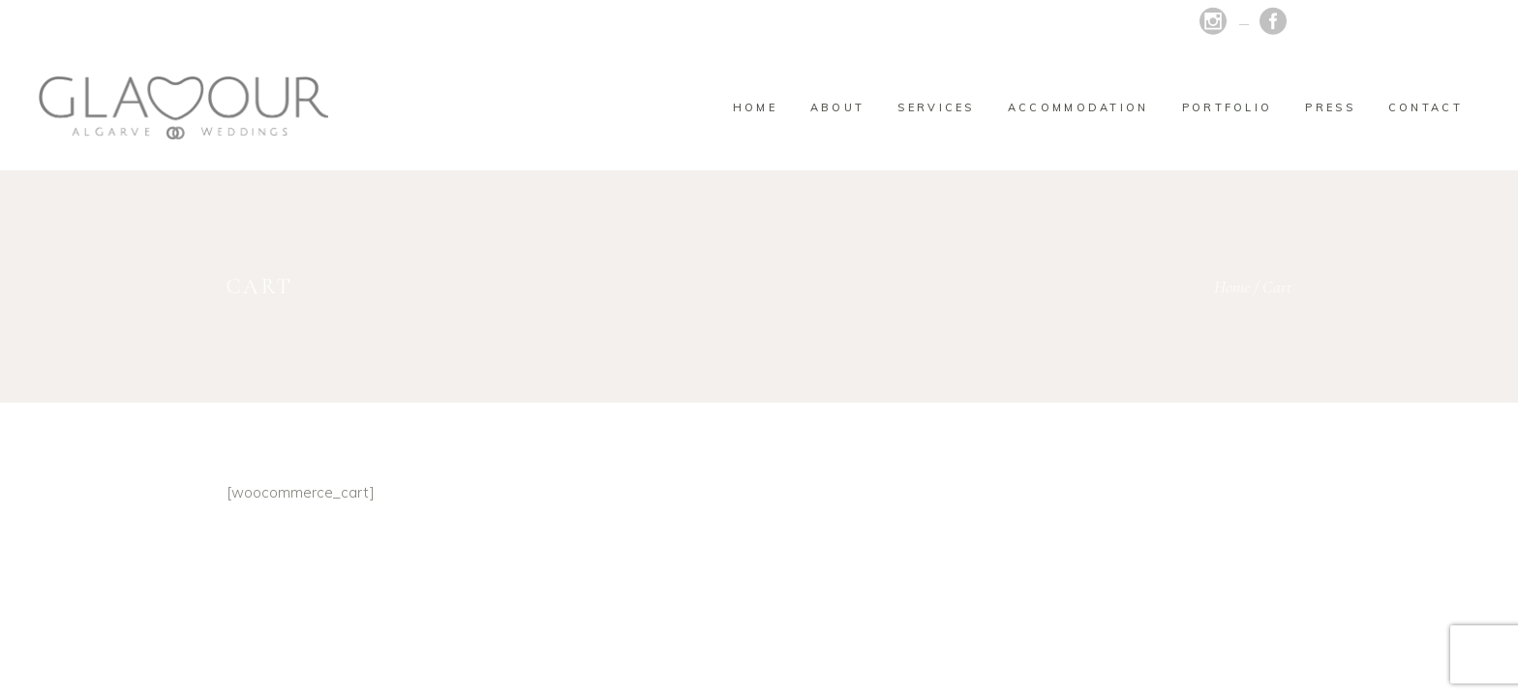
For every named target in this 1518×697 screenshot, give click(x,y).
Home (1232, 286)
